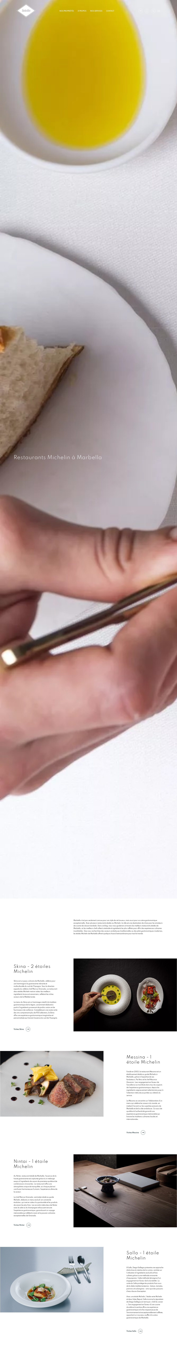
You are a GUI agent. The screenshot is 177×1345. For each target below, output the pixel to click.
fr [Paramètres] (140, 11)
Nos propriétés (66, 11)
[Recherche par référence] (153, 11)
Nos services (96, 11)
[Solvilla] (26, 11)
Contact (110, 11)
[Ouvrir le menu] (158, 11)
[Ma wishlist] (147, 11)
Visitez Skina (22, 1072)
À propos (82, 11)
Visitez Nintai (22, 1268)
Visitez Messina (135, 1175)
